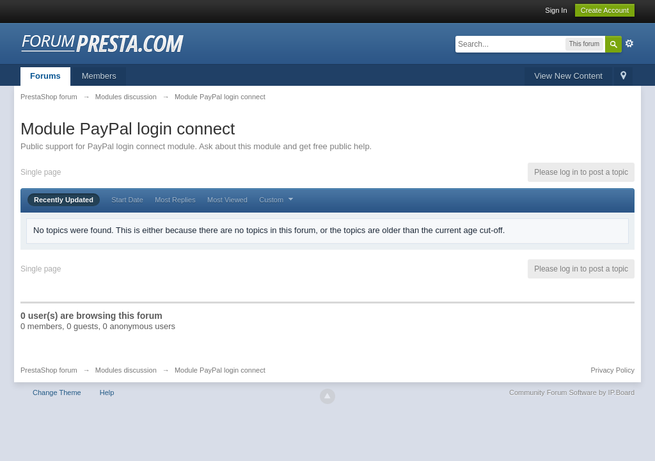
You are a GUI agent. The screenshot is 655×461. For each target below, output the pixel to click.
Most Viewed (227, 200)
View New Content (568, 76)
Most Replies (175, 200)
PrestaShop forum (48, 370)
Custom (277, 200)
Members (99, 76)
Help (107, 392)
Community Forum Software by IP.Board (572, 392)
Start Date (127, 200)
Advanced (629, 43)
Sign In (556, 10)
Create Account (605, 10)
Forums (45, 76)
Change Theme (57, 392)
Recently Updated (63, 200)
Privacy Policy (613, 370)
